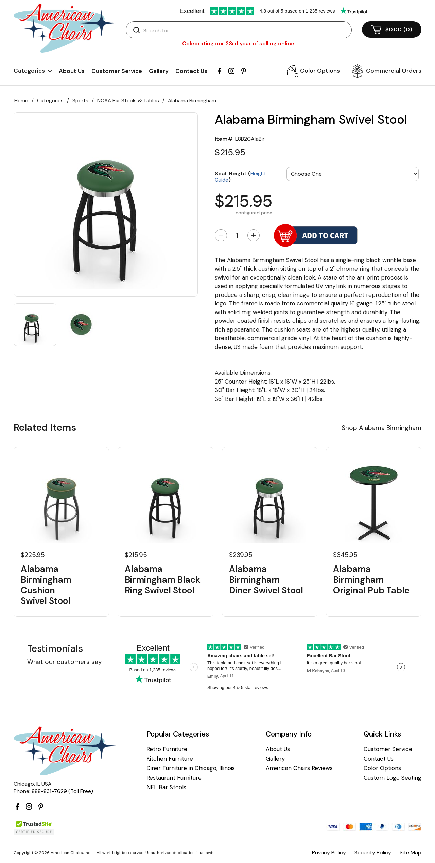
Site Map (410, 852)
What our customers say (64, 662)
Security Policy (372, 852)
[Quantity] (237, 235)
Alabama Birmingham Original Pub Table (371, 580)
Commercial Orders (393, 70)
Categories (50, 100)
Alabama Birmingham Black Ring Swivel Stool (163, 580)
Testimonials (55, 648)
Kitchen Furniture (169, 759)
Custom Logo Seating (392, 778)
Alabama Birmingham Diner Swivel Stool (266, 580)
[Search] (245, 30)
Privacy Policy (329, 852)
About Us (72, 71)
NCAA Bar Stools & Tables (128, 100)
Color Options (320, 70)
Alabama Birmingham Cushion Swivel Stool (46, 585)
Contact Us (191, 71)
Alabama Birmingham (192, 100)
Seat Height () (240, 176)
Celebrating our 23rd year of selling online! (239, 43)
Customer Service (116, 71)
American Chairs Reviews (299, 768)
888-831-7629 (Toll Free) (62, 791)
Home (21, 100)
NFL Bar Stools (166, 787)
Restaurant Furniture (174, 778)
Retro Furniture (166, 749)
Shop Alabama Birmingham (381, 428)
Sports (80, 100)
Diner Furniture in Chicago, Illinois (190, 768)
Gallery (159, 71)
